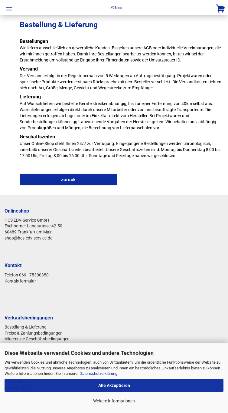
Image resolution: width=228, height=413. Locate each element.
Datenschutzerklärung (98, 373)
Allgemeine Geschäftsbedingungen (37, 338)
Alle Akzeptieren (114, 385)
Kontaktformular (21, 281)
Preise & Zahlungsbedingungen (34, 333)
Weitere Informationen (114, 400)
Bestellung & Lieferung (26, 327)
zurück (68, 179)
